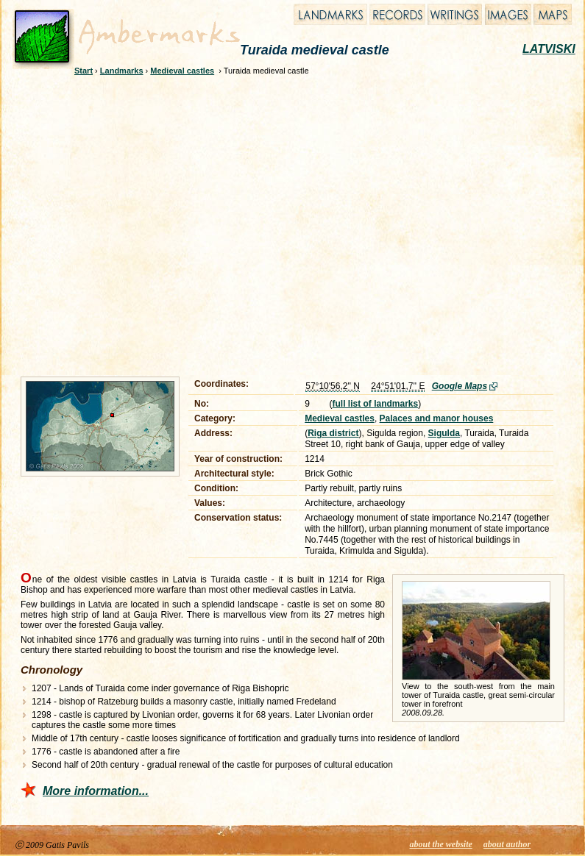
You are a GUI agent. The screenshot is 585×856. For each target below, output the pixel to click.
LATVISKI (548, 49)
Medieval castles (182, 70)
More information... (96, 791)
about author (507, 844)
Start (83, 70)
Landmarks (121, 70)
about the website (441, 844)
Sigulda (444, 433)
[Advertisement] (138, 224)
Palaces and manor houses (437, 418)
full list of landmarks (376, 404)
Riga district (333, 433)
